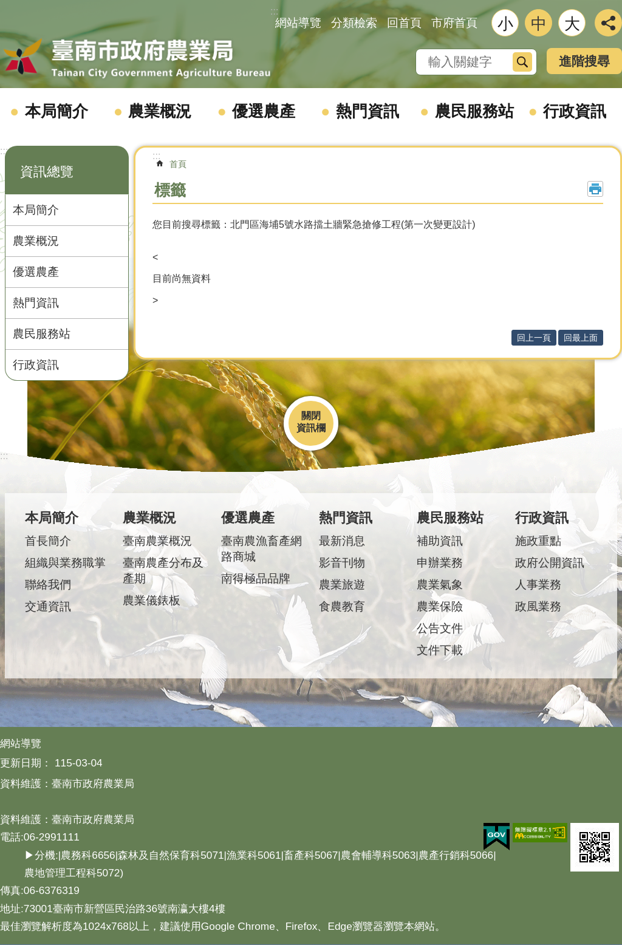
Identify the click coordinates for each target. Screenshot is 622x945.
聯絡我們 (48, 584)
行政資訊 (574, 111)
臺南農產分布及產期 (163, 570)
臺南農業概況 (157, 540)
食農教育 (342, 606)
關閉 (311, 416)
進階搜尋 (584, 61)
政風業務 (538, 606)
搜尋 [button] (522, 62)
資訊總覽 (46, 171)
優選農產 (263, 111)
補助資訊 (440, 540)
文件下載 (440, 650)
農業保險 (440, 606)
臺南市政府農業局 (136, 58)
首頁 (177, 164)
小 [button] (505, 23)
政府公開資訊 (549, 562)
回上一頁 (534, 338)
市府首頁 (454, 22)
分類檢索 (354, 22)
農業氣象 (440, 584)
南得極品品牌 (255, 578)
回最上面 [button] (581, 338)
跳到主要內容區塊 (6, 6)
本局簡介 (56, 111)
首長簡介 (48, 540)
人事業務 (538, 584)
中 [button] (539, 23)
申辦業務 (440, 562)
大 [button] (572, 23)
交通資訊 (48, 606)
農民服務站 (474, 111)
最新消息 (342, 540)
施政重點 (538, 540)
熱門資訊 (367, 111)
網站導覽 (298, 22)
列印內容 (595, 189)
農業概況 (159, 111)
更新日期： (26, 763)
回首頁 (404, 22)
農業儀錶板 (151, 600)
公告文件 (440, 628)
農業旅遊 (342, 584)
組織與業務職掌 (65, 562)
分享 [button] (608, 22)
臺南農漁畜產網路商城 (261, 548)
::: (4, 151)
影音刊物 (342, 562)
